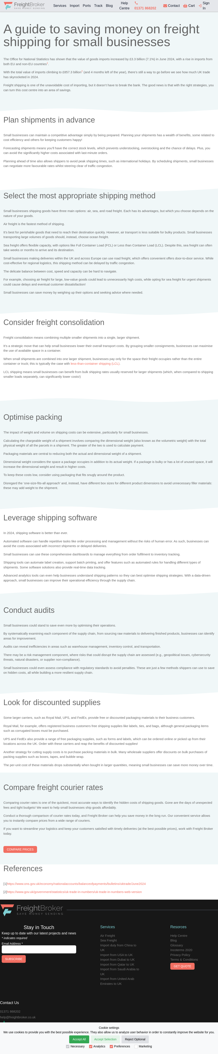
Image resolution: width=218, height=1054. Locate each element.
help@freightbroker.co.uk (18, 1017)
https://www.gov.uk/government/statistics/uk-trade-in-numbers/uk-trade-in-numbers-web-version (74, 892)
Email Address (12, 943)
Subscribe (13, 959)
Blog (109, 5)
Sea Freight (108, 940)
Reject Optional (135, 1039)
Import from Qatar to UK (117, 964)
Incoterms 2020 (181, 950)
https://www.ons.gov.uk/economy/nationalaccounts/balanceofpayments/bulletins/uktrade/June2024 (76, 884)
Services (59, 5)
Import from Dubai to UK (117, 959)
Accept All (79, 1039)
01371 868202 (10, 1011)
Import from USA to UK (116, 955)
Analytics (97, 1046)
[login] (205, 6)
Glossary (176, 945)
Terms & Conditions (184, 959)
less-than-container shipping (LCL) (95, 363)
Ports (87, 5)
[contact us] (171, 5)
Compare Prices (20, 849)
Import (74, 5)
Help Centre (124, 5)
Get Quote (182, 966)
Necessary (75, 1046)
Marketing (143, 1046)
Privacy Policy (180, 955)
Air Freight (107, 935)
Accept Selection (105, 1039)
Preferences (120, 1046)
